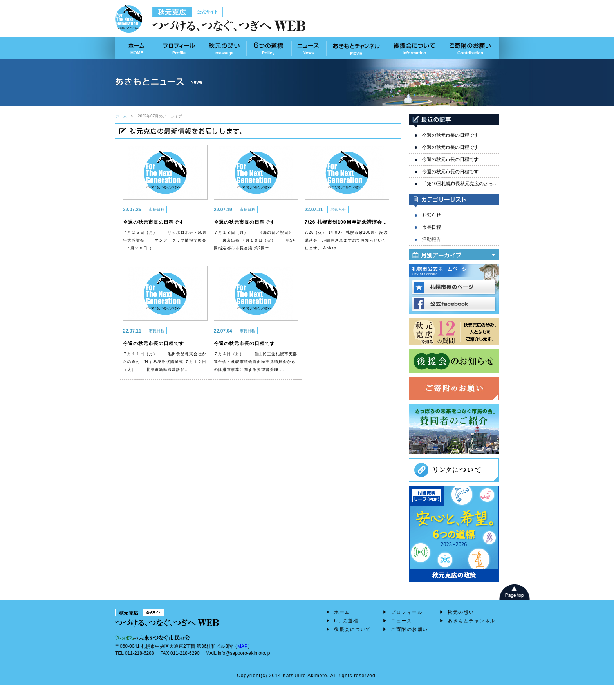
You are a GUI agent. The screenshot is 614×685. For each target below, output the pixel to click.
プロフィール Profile (178, 48)
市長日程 (431, 227)
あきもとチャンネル (471, 621)
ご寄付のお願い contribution (470, 48)
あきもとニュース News (308, 48)
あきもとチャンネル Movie (356, 48)
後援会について (352, 629)
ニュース (401, 621)
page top (514, 592)
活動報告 (431, 239)
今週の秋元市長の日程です (450, 135)
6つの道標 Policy (268, 48)
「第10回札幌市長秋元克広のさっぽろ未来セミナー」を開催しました (495, 183)
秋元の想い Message (223, 48)
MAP (242, 646)
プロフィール (407, 612)
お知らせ (431, 215)
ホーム (121, 116)
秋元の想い (461, 612)
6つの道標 (346, 621)
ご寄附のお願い (409, 629)
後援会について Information (414, 48)
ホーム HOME (135, 48)
